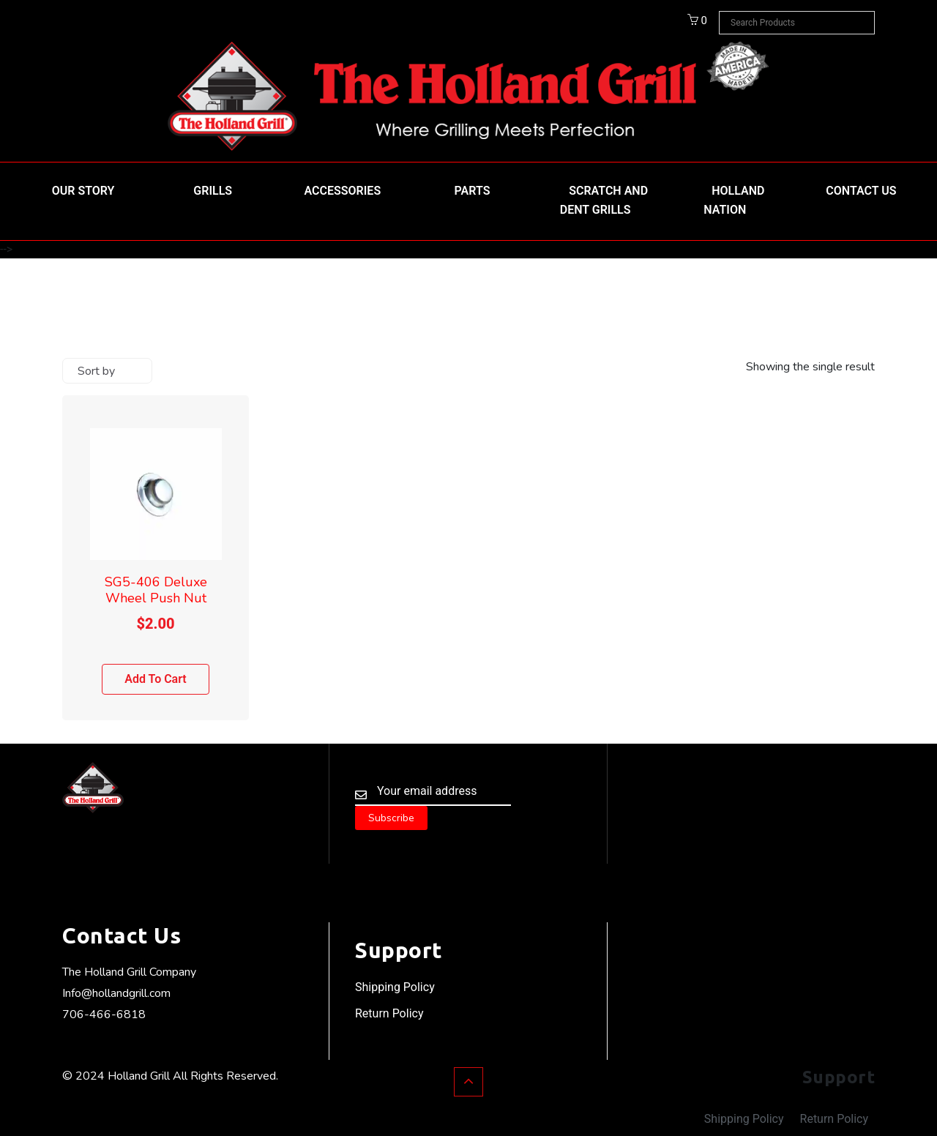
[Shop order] (107, 371)
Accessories (343, 191)
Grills (212, 191)
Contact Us (861, 191)
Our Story (83, 191)
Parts (472, 191)
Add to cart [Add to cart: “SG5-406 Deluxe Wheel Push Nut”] (155, 679)
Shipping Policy (395, 987)
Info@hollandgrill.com (116, 993)
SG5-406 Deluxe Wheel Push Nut (156, 590)
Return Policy (389, 1013)
